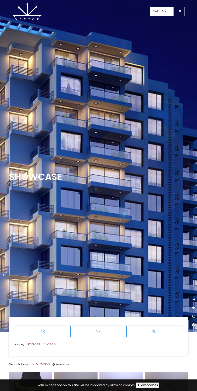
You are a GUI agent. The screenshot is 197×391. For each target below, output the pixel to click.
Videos (50, 344)
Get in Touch (161, 11)
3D (154, 331)
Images (33, 344)
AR (42, 331)
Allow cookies (148, 385)
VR (98, 331)
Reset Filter (61, 364)
